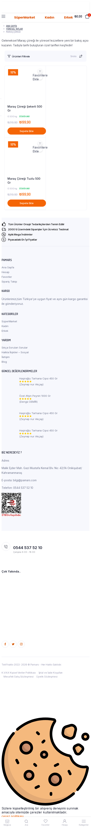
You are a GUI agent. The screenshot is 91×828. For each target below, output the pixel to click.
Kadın (5, 326)
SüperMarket (9, 321)
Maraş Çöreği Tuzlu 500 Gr (23, 180)
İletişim (6, 357)
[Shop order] (81, 56)
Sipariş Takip (9, 281)
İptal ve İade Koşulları (51, 672)
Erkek (5, 330)
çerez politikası (12, 816)
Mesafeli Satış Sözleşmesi (19, 676)
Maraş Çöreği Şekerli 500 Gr (24, 108)
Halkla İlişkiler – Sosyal (15, 352)
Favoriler (7, 276)
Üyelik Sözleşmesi (46, 676)
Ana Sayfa (8, 267)
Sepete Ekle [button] (27, 131)
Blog (4, 361)
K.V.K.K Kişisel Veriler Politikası (19, 672)
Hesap (5, 272)
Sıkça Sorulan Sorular (15, 347)
